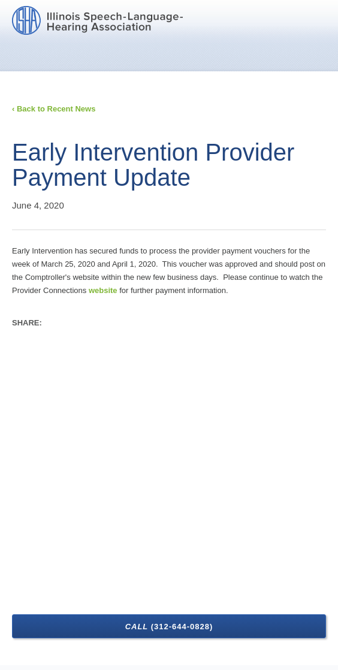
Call (169, 626)
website (103, 290)
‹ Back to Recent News (53, 108)
